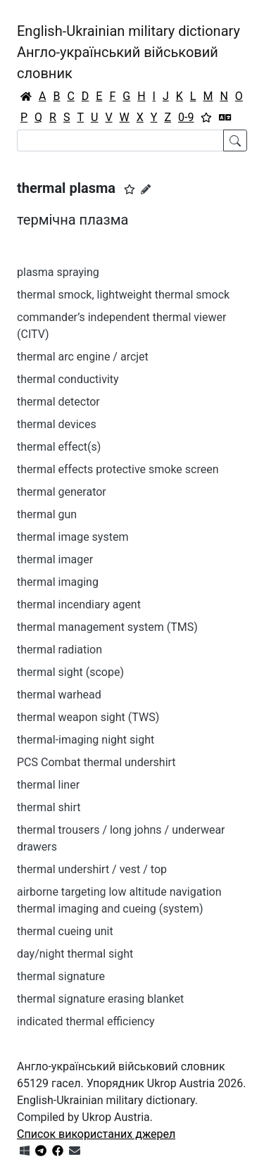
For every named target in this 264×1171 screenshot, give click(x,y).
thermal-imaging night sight (85, 739)
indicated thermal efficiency (86, 1021)
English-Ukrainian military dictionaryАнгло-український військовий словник (128, 52)
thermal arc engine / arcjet (83, 356)
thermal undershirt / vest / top (92, 869)
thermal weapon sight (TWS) (88, 717)
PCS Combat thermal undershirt (96, 762)
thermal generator (61, 492)
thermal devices (56, 424)
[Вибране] (206, 117)
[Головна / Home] (26, 96)
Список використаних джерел (96, 1134)
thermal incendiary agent (79, 604)
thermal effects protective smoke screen (118, 469)
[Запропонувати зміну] (146, 189)
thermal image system (72, 537)
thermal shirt (49, 807)
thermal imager (55, 559)
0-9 (186, 117)
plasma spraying (58, 272)
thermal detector (58, 401)
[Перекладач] (225, 117)
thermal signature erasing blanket (100, 999)
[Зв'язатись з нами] (74, 1151)
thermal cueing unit (65, 931)
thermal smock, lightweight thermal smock (123, 294)
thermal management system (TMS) (107, 627)
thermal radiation (59, 649)
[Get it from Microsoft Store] (25, 1151)
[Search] (120, 140)
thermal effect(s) (59, 446)
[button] (129, 189)
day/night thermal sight (75, 953)
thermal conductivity (68, 379)
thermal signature (61, 976)
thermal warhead (59, 694)
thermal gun (47, 514)
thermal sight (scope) (70, 672)
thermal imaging (58, 582)
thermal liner (48, 784)
